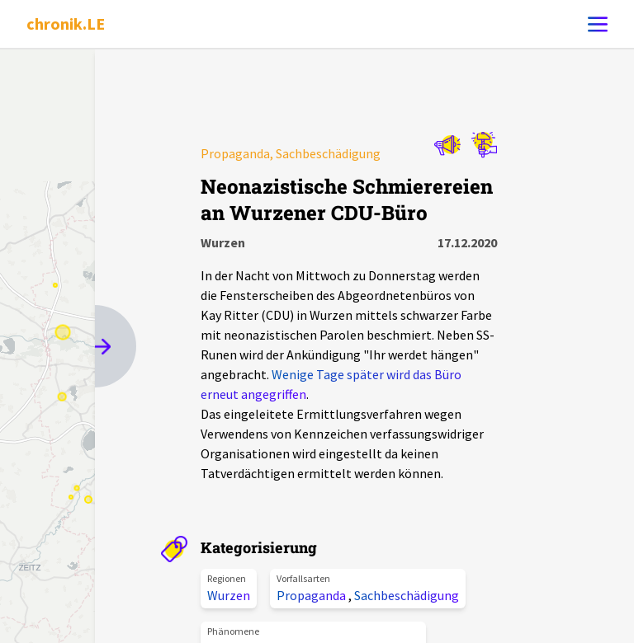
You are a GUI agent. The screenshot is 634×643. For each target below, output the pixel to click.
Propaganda (312, 595)
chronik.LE (65, 23)
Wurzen (228, 595)
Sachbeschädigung (406, 595)
